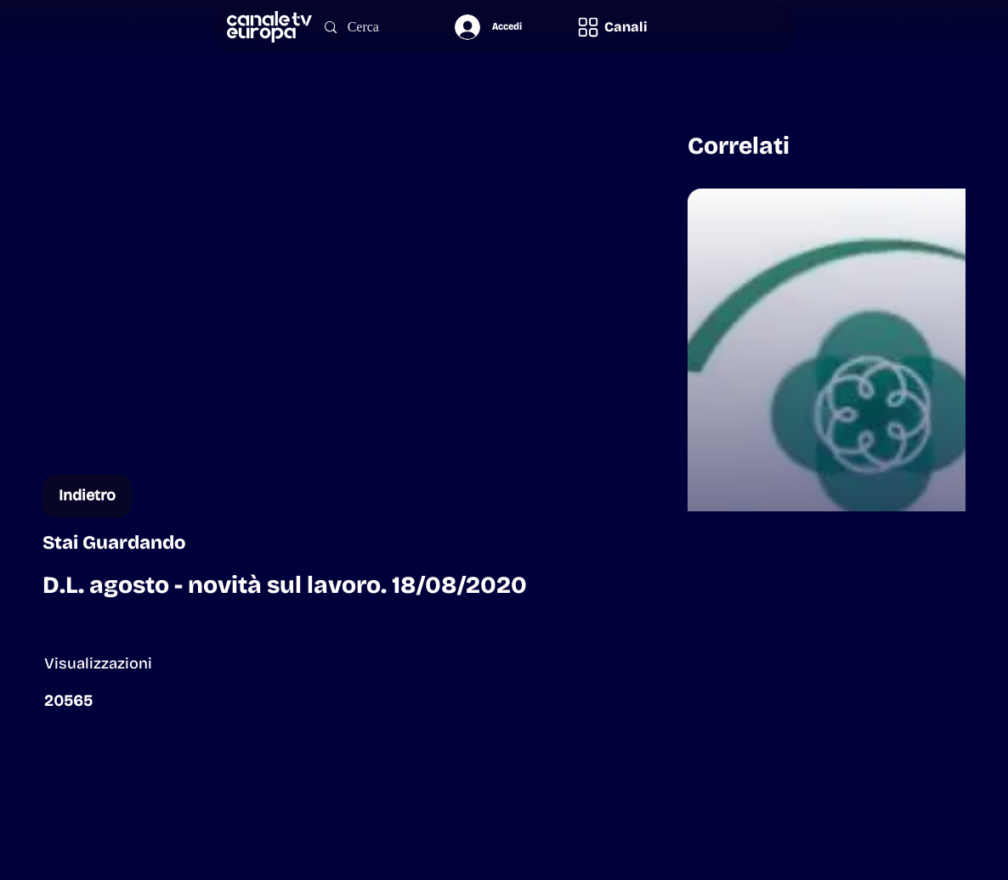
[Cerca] (373, 27)
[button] (612, 27)
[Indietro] (87, 496)
